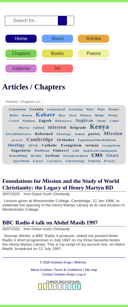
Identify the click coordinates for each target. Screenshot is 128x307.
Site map (90, 269)
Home (21, 38)
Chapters (21, 53)
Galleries (21, 68)
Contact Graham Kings (58, 274)
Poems (93, 53)
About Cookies (41, 269)
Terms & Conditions (68, 269)
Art (57, 68)
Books (57, 53)
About (58, 38)
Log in (81, 274)
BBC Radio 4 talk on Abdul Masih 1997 (50, 222)
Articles (93, 38)
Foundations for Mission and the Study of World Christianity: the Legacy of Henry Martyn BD (60, 184)
